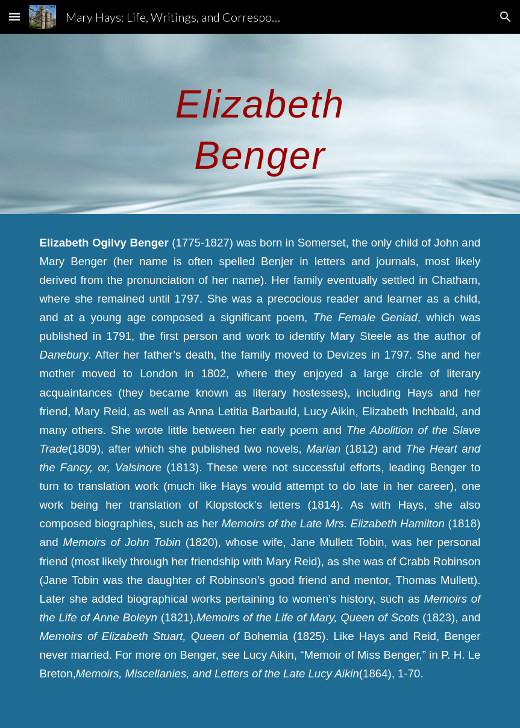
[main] (259, 123)
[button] (14, 16)
